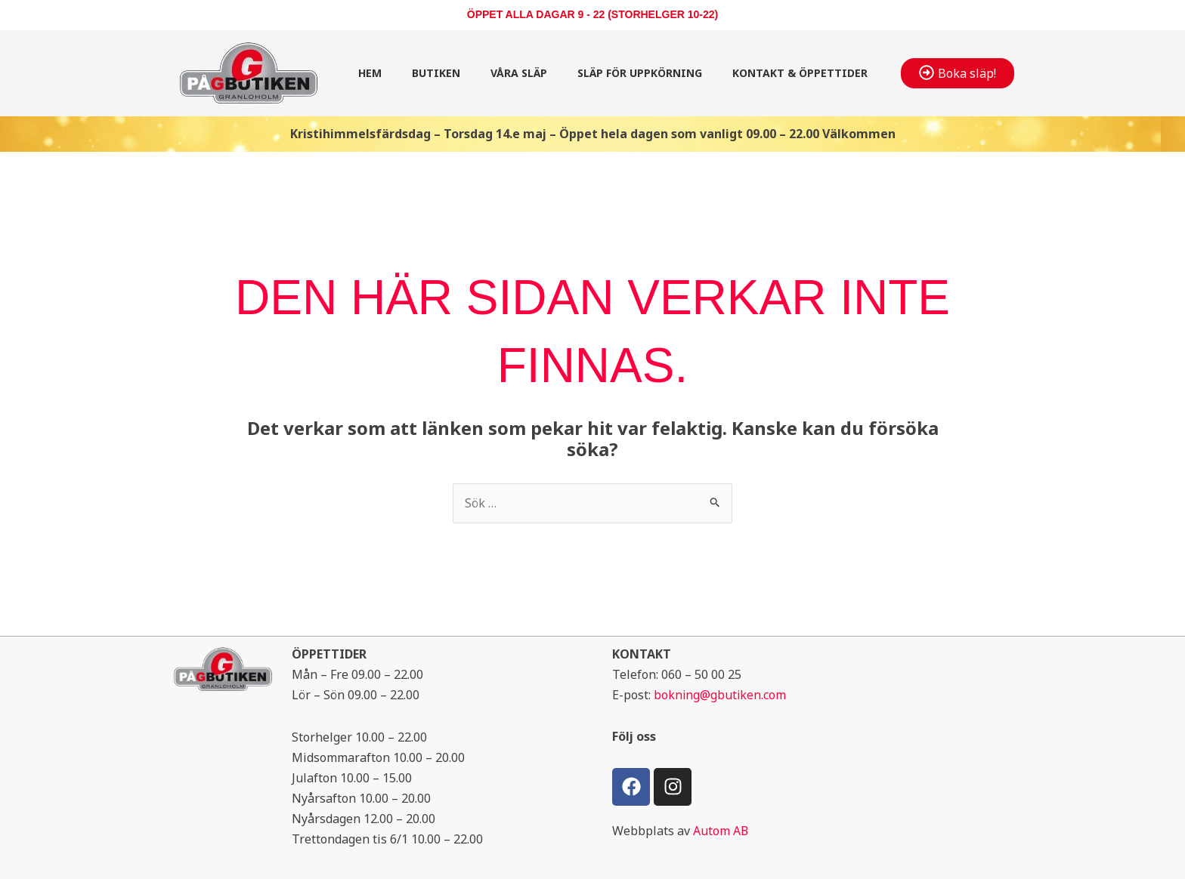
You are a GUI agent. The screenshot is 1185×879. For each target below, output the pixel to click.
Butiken (436, 73)
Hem (370, 73)
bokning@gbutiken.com (720, 695)
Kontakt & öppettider (800, 73)
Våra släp (518, 73)
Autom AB (721, 830)
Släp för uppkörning (639, 73)
